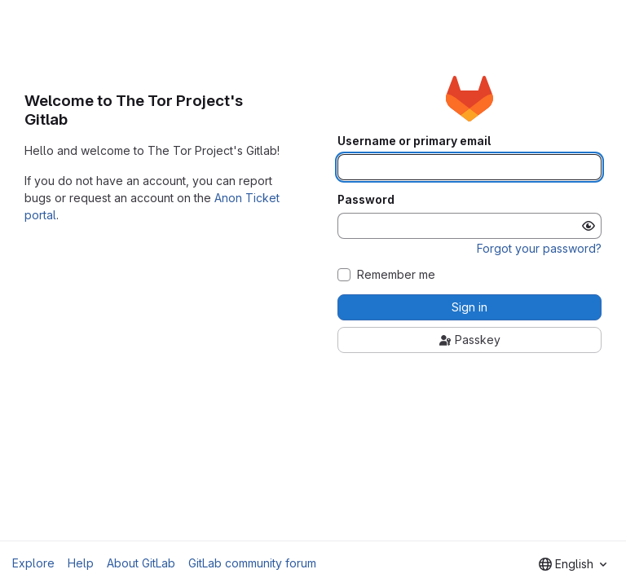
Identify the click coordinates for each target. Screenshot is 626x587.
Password (366, 199)
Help (81, 563)
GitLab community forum (252, 563)
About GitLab (141, 563)
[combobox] (572, 564)
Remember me (396, 274)
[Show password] (588, 226)
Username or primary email (414, 141)
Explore (33, 563)
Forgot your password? (539, 248)
